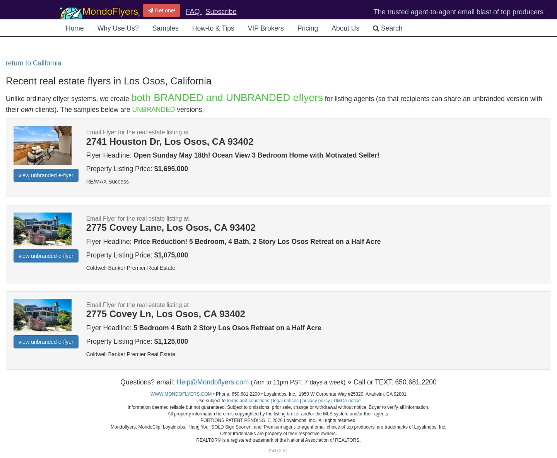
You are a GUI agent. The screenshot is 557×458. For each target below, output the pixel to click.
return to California (34, 63)
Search (387, 28)
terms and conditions (248, 400)
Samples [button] (165, 28)
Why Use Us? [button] (118, 28)
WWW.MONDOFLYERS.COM (181, 394)
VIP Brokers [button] (266, 28)
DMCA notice (347, 400)
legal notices (286, 400)
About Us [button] (345, 28)
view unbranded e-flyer (46, 175)
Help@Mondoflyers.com (212, 382)
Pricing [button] (307, 28)
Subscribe (220, 11)
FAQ (194, 11)
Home (75, 28)
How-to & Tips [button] (213, 28)
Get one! (162, 10)
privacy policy (316, 400)
